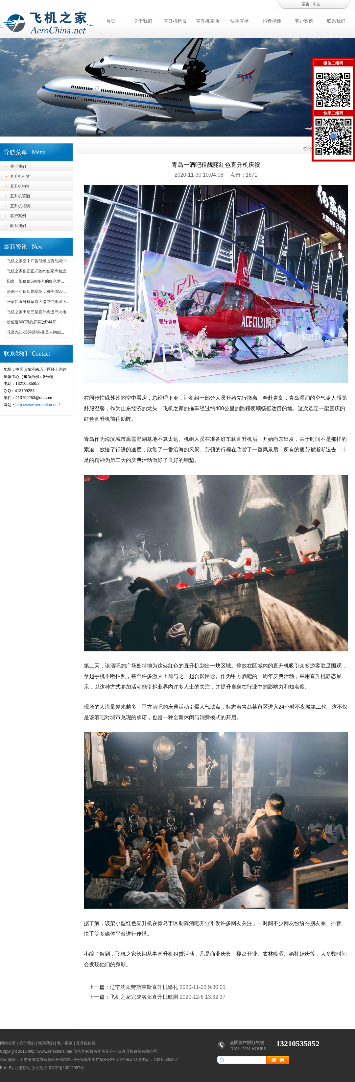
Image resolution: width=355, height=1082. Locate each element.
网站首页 (8, 1043)
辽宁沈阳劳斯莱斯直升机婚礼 (144, 987)
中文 (316, 4)
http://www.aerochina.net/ (37, 405)
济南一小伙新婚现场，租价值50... (36, 291)
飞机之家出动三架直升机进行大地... (38, 312)
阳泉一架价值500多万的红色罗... (35, 281)
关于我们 (143, 21)
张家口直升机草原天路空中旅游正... (38, 301)
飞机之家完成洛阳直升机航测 (144, 997)
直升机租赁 (175, 21)
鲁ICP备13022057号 (66, 1068)
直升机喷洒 (207, 21)
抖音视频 (272, 21)
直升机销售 (20, 186)
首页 (110, 21)
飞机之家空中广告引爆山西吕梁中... (38, 261)
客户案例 (304, 21)
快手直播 (239, 21)
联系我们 (336, 21)
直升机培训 (20, 206)
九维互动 (22, 1068)
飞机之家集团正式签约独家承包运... (38, 271)
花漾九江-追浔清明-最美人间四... (35, 332)
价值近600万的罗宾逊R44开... (33, 322)
